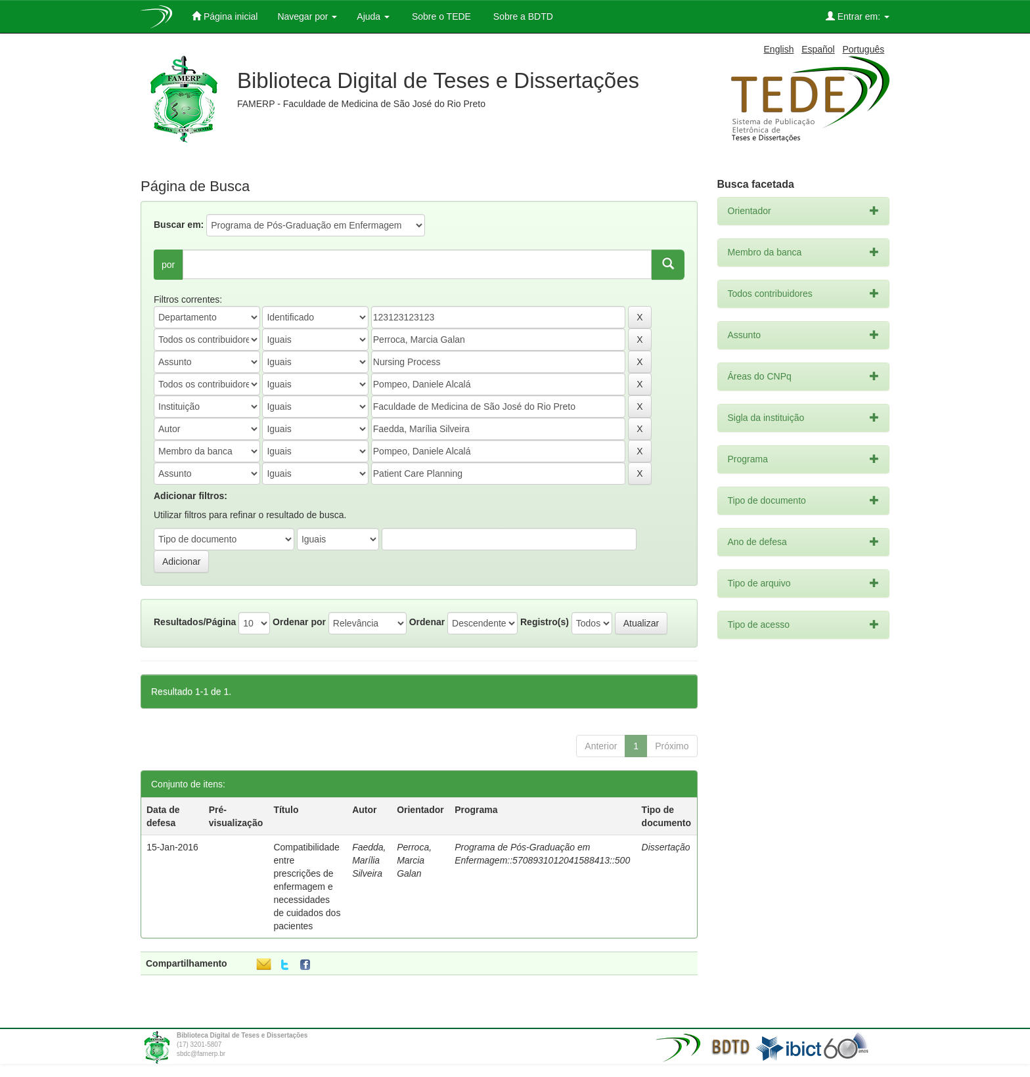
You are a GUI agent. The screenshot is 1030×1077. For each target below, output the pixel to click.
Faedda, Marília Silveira (369, 860)
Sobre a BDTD (522, 16)
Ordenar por (299, 622)
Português (863, 49)
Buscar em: (179, 224)
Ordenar (427, 622)
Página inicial (225, 16)
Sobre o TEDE (440, 16)
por (168, 264)
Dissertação (666, 847)
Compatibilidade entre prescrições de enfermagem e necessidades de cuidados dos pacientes (306, 886)
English (779, 49)
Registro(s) (544, 622)
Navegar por (307, 16)
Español (818, 49)
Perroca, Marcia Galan (414, 860)
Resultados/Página (195, 622)
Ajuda (373, 16)
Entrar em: (857, 16)
